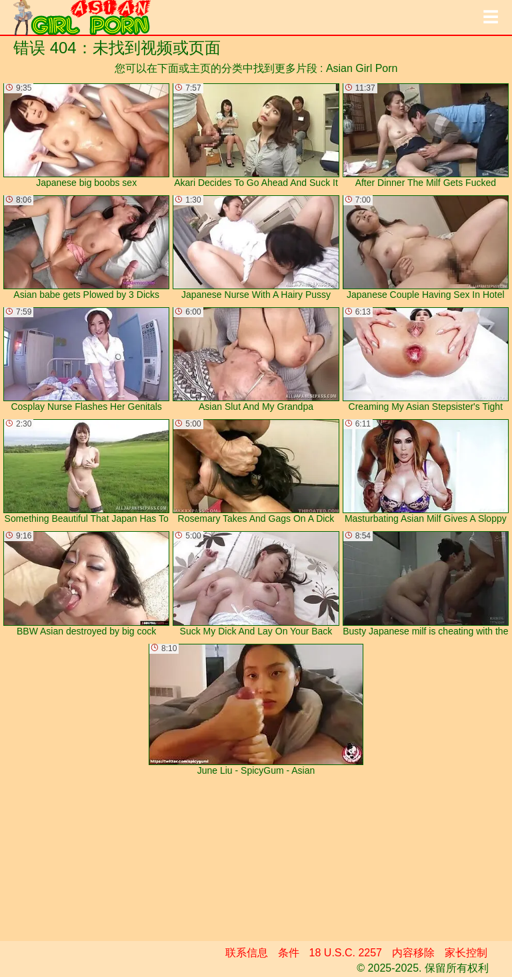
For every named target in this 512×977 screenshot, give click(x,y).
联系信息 (246, 952)
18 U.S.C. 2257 (345, 952)
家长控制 (466, 952)
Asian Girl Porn (362, 68)
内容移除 (413, 952)
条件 (288, 952)
